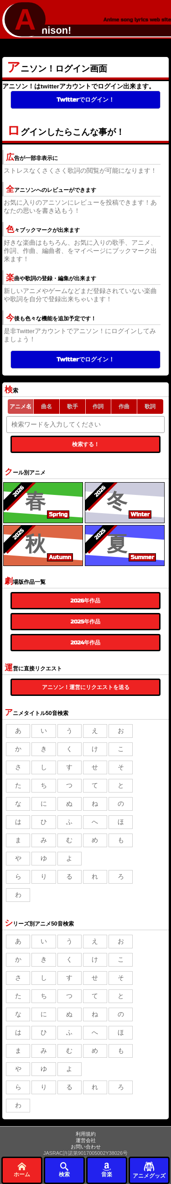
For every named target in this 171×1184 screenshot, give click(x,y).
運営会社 (86, 1140)
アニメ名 (20, 406)
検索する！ (85, 444)
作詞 (98, 406)
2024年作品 (86, 642)
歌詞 (150, 406)
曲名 (46, 406)
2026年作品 (86, 600)
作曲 (124, 406)
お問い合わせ (86, 1146)
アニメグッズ (149, 1170)
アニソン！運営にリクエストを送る (86, 687)
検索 (64, 1169)
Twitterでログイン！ (85, 99)
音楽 (106, 1169)
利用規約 (86, 1134)
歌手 (72, 406)
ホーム (22, 1169)
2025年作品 (85, 621)
